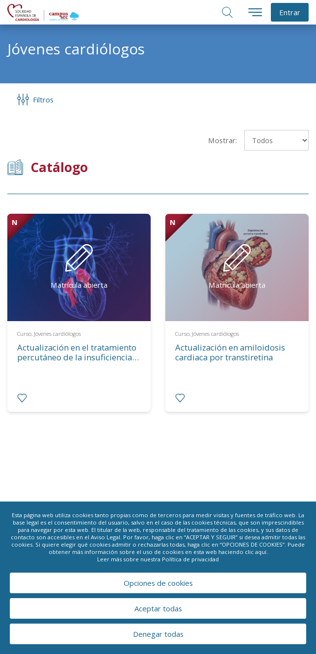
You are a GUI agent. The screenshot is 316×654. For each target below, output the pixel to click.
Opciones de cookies (158, 583)
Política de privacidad (190, 559)
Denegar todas (158, 634)
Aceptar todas (158, 608)
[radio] (22, 398)
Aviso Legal (105, 537)
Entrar (289, 12)
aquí (260, 551)
